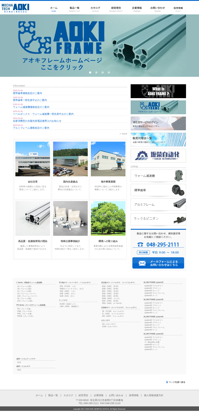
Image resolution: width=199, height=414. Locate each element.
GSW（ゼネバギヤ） (110, 326)
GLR (19, 362)
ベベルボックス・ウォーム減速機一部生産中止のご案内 (43, 114)
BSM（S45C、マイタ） (111, 298)
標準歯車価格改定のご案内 (27, 93)
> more (123, 133)
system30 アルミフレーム (154, 310)
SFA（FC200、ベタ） (68, 286)
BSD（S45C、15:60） (111, 294)
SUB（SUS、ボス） (67, 296)
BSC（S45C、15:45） (111, 291)
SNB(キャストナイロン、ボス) (71, 289)
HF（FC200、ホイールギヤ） (113, 311)
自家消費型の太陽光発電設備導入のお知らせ (37, 120)
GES (19, 370)
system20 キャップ (151, 291)
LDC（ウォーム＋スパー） (27, 296)
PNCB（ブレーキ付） (25, 316)
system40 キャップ (151, 325)
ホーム (39, 395)
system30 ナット (151, 313)
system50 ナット (151, 349)
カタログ (68, 395)
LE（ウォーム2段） (25, 298)
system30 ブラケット (152, 305)
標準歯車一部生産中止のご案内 (30, 100)
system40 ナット (151, 330)
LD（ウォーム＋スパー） (27, 294)
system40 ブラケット (152, 323)
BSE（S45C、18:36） (110, 296)
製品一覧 (53, 395)
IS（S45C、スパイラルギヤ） (113, 314)
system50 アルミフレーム (154, 347)
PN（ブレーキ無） (24, 309)
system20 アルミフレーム (154, 293)
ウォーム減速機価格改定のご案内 (31, 107)
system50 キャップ (151, 345)
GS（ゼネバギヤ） (109, 324)
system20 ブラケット (152, 288)
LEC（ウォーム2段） (25, 301)
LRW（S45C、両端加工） (70, 306)
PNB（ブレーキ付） (25, 311)
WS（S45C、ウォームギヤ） (113, 316)
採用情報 (134, 395)
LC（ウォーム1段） (25, 291)
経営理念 (83, 395)
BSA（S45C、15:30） (110, 286)
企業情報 (98, 395)
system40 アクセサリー (153, 320)
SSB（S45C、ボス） (68, 294)
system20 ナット (151, 295)
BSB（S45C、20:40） (110, 289)
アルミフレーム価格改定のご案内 (31, 127)
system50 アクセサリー (153, 337)
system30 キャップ (151, 308)
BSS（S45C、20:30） (110, 301)
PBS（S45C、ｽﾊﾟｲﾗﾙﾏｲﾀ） (112, 303)
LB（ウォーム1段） (25, 289)
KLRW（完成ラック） (68, 304)
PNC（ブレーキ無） (25, 314)
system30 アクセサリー (153, 303)
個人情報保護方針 (153, 395)
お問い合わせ (116, 395)
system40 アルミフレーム (154, 327)
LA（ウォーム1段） (25, 286)
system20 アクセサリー (153, 286)
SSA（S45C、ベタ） (68, 291)
